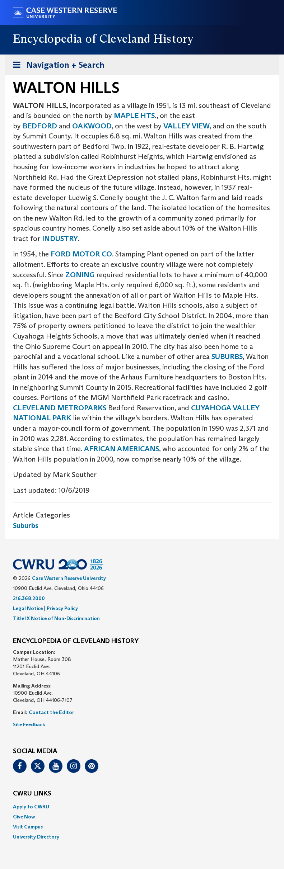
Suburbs (25, 525)
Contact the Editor (51, 712)
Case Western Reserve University (69, 578)
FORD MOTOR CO (81, 254)
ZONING (79, 274)
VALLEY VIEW (186, 126)
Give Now (24, 816)
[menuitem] (142, 807)
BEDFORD (40, 126)
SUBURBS (227, 356)
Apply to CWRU (31, 806)
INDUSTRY (60, 238)
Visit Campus (28, 826)
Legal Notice (28, 608)
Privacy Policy (62, 608)
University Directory (36, 836)
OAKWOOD (92, 126)
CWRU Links (32, 793)
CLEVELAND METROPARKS (59, 407)
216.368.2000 (29, 598)
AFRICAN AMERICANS (121, 448)
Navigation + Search (56, 66)
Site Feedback (29, 724)
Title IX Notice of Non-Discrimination (56, 618)
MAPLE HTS (134, 115)
